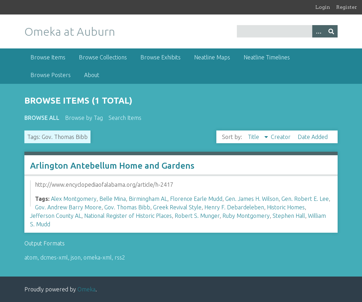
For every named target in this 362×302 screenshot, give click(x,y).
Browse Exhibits (160, 57)
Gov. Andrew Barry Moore (68, 207)
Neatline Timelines (267, 57)
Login (322, 7)
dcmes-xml (54, 257)
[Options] (318, 31)
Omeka (86, 289)
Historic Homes (286, 207)
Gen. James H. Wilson (252, 199)
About (91, 75)
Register (346, 7)
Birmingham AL (148, 199)
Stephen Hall (289, 216)
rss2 (120, 257)
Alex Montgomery (74, 199)
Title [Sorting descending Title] (254, 137)
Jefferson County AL (55, 216)
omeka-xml (97, 257)
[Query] (287, 31)
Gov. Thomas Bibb (127, 207)
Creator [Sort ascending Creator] (281, 137)
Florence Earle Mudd (196, 199)
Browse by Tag (84, 118)
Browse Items (47, 57)
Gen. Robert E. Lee (305, 199)
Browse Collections (103, 57)
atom (30, 257)
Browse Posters (50, 75)
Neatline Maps (212, 57)
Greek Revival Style (177, 207)
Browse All (41, 118)
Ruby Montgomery (246, 216)
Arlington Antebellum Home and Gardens (112, 165)
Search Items (125, 118)
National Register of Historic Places (128, 216)
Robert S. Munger (197, 216)
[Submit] (331, 31)
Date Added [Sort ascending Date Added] (313, 137)
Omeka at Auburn (69, 31)
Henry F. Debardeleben (234, 207)
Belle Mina (112, 199)
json (76, 257)
